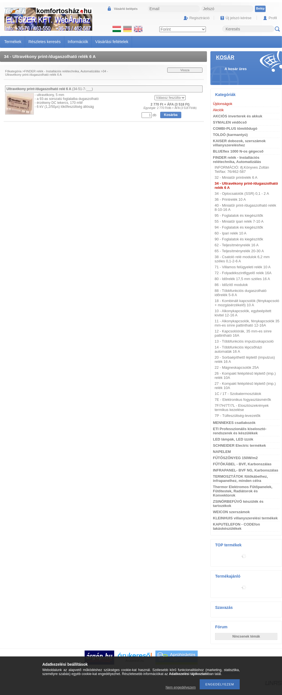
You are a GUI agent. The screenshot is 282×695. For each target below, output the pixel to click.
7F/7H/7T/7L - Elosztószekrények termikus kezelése (242, 407)
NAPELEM (222, 452)
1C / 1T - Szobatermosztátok (238, 394)
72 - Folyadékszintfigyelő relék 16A (243, 273)
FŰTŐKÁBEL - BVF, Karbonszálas (242, 464)
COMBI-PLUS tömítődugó (235, 128)
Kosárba (170, 115)
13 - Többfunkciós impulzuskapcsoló (244, 341)
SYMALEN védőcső (230, 122)
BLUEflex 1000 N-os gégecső (238, 151)
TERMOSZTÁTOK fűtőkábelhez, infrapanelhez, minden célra (240, 478)
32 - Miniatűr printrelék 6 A (236, 177)
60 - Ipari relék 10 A (230, 233)
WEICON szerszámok (231, 512)
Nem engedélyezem (181, 687)
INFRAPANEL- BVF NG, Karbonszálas (245, 470)
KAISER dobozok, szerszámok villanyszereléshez (239, 143)
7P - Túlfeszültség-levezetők (238, 416)
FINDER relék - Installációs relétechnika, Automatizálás (62, 71)
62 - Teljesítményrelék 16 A (237, 245)
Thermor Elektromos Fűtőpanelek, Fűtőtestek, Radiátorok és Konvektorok (242, 491)
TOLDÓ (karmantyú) (230, 135)
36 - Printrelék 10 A (230, 199)
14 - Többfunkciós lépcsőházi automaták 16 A (238, 349)
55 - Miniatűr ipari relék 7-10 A (239, 221)
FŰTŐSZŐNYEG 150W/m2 (235, 458)
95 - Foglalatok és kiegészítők (239, 215)
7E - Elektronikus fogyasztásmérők (243, 399)
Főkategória (13, 71)
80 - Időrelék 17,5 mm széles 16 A (242, 279)
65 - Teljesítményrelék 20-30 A (239, 251)
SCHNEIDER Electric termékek (239, 445)
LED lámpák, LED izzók (233, 439)
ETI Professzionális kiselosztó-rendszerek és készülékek (239, 431)
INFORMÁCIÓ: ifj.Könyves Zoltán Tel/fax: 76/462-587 (242, 169)
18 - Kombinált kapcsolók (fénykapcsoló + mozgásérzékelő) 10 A (247, 303)
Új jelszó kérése (239, 18)
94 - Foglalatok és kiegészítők (239, 227)
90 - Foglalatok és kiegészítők (239, 239)
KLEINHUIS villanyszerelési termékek (245, 518)
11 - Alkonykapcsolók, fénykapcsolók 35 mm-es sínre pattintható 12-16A (247, 323)
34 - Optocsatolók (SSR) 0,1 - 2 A (242, 193)
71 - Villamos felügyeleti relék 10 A (242, 267)
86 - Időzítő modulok (231, 285)
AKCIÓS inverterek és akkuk (237, 116)
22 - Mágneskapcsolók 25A (237, 367)
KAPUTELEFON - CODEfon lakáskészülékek (236, 526)
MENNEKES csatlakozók (234, 423)
